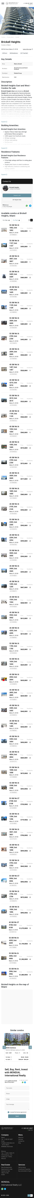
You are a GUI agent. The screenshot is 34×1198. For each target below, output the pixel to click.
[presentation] (2, 21)
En (29, 1195)
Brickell (17, 37)
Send (17, 1116)
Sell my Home (22, 1167)
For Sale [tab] (6, 220)
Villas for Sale (5, 1173)
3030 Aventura (11, 1048)
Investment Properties (24, 1169)
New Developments (6, 1167)
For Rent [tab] (16, 220)
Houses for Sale (5, 1171)
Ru (31, 1195)
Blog (19, 1143)
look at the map (27, 49)
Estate (3, 1174)
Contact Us (21, 1141)
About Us (20, 1137)
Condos (3, 37)
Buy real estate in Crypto (24, 1171)
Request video (17, 199)
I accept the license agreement (18, 1112)
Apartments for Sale (6, 1169)
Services (20, 1139)
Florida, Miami (10, 37)
